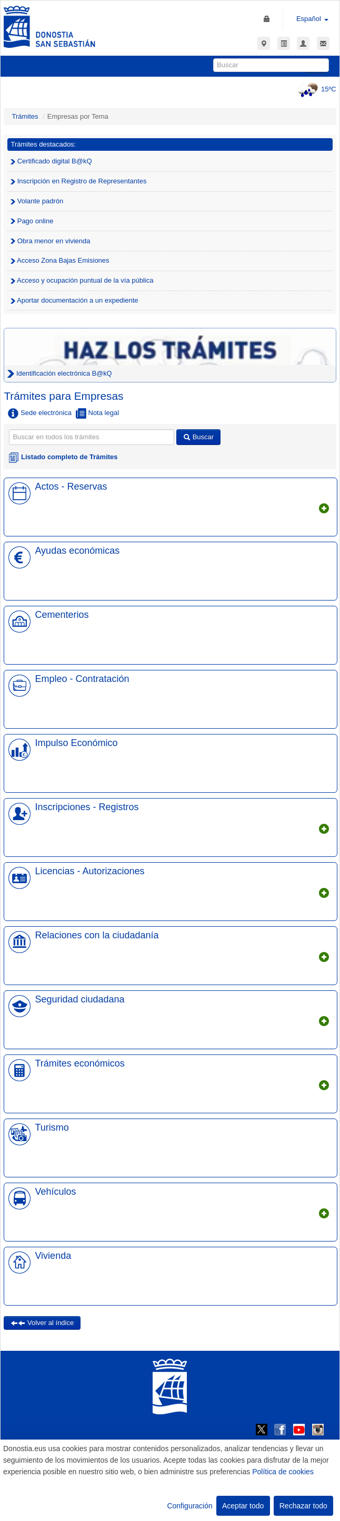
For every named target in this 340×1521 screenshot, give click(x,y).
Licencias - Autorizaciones (89, 871)
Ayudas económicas (77, 550)
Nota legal (97, 413)
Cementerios (61, 614)
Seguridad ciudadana (79, 999)
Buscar (198, 437)
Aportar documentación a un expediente (74, 300)
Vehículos (55, 1191)
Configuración (189, 1506)
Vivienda (53, 1255)
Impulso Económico (76, 743)
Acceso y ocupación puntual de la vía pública (82, 280)
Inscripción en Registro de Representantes (78, 181)
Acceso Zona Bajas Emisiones (60, 260)
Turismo (51, 1127)
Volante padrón (37, 201)
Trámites (25, 116)
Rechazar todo (303, 1506)
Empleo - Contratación (82, 679)
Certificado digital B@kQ (51, 161)
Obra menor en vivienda (50, 241)
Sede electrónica (39, 413)
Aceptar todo (243, 1506)
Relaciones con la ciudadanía (96, 935)
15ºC (315, 89)
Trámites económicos (79, 1063)
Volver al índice (42, 1323)
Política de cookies (283, 1471)
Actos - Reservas (71, 486)
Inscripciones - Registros (86, 807)
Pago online (32, 221)
